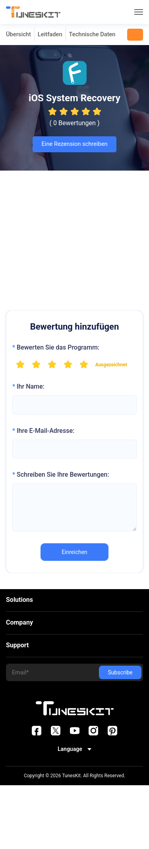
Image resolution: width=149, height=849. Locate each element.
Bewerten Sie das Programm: (55, 347)
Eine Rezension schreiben (74, 143)
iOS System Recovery (74, 98)
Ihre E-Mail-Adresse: (43, 430)
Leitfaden (50, 34)
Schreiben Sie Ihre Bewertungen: (60, 474)
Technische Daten (92, 34)
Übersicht (18, 34)
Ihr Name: (28, 386)
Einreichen (74, 552)
